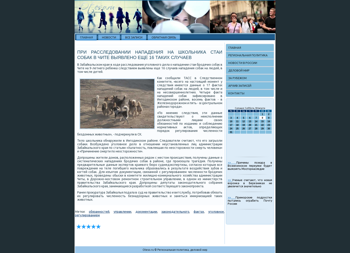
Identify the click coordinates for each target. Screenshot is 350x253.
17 (231, 125)
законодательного (175, 211)
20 (250, 125)
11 (237, 121)
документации (146, 211)
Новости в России (242, 62)
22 (262, 125)
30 (268, 128)
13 (250, 121)
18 (237, 125)
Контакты (236, 93)
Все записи (133, 37)
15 (262, 121)
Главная (86, 37)
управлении (122, 211)
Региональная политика (248, 55)
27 (250, 128)
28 (256, 128)
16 (268, 121)
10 (231, 121)
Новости (109, 37)
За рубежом (237, 78)
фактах (199, 211)
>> (232, 162)
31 (231, 132)
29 (262, 128)
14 (256, 121)
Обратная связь (164, 37)
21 (256, 125)
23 (268, 125)
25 (237, 128)
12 (243, 121)
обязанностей (99, 211)
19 (243, 125)
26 (243, 128)
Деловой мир (239, 70)
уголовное (216, 211)
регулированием (87, 215)
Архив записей (239, 85)
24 (231, 128)
